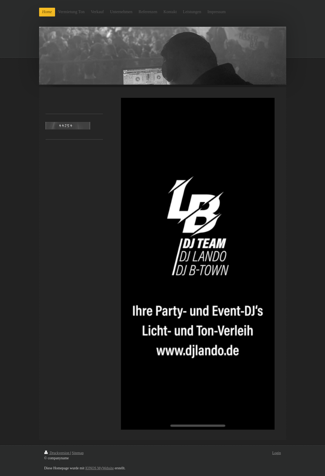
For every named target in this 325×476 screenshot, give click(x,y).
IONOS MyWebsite (99, 468)
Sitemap (78, 453)
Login (276, 453)
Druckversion (57, 453)
